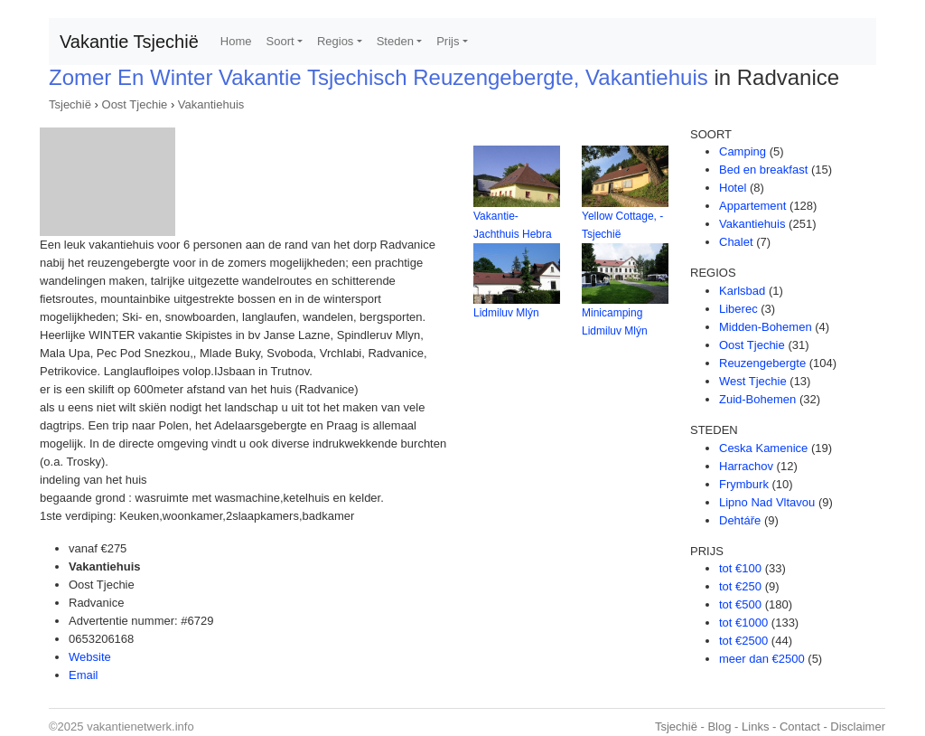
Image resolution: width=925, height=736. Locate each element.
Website (90, 657)
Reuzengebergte (762, 363)
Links (755, 726)
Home (236, 41)
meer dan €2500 (762, 658)
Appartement (752, 205)
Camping (742, 151)
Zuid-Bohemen (757, 399)
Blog (719, 726)
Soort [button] (280, 41)
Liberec (738, 309)
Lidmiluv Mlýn (506, 313)
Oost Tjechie (135, 104)
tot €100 (740, 568)
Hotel (732, 187)
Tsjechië (70, 104)
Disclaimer (857, 726)
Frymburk (744, 484)
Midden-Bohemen (765, 327)
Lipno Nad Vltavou (767, 502)
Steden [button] (395, 41)
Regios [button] (335, 41)
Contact (800, 726)
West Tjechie (753, 381)
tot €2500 (743, 640)
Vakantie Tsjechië (129, 42)
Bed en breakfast (763, 169)
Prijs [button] (447, 41)
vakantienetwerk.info (140, 726)
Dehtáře (740, 520)
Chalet (736, 242)
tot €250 (740, 586)
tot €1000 (743, 622)
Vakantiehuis (211, 104)
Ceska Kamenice (763, 448)
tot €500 (740, 604)
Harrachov (746, 466)
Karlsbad (742, 290)
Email (83, 675)
